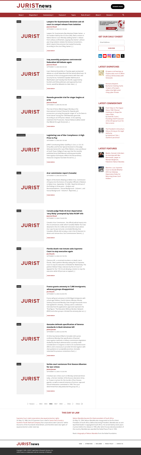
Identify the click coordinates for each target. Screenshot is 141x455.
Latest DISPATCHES (108, 66)
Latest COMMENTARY (110, 103)
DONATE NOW (118, 7)
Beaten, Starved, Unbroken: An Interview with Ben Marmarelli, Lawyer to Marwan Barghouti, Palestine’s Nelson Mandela (115, 157)
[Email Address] (111, 42)
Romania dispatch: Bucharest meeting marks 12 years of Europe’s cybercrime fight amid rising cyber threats (114, 88)
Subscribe (111, 48)
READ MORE (51, 51)
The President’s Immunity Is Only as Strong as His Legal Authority (115, 131)
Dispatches (33, 15)
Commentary (48, 15)
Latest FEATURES (107, 148)
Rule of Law (85, 15)
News (21, 15)
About (98, 15)
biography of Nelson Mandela (88, 433)
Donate (109, 15)
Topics (73, 15)
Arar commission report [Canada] (61, 173)
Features (62, 15)
